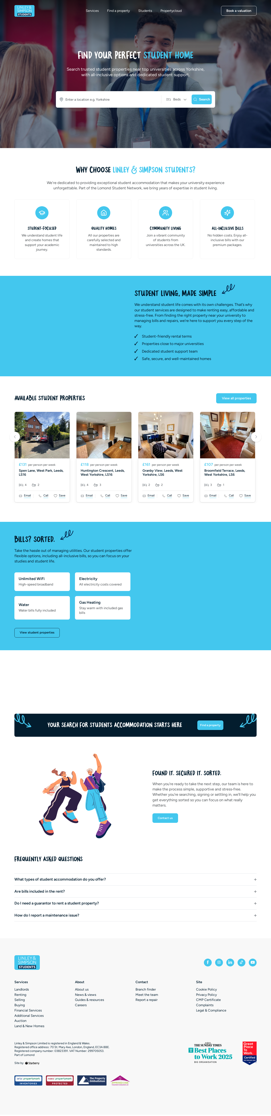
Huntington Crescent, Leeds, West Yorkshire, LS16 (103, 473)
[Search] (198, 99)
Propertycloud (177, 14)
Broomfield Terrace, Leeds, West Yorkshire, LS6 (224, 473)
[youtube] (251, 964)
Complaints (204, 1006)
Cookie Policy (206, 990)
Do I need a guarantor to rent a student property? (56, 904)
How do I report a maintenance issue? (46, 916)
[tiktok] (238, 964)
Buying (19, 1006)
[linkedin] (224, 964)
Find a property (124, 14)
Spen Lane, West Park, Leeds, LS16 (41, 473)
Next (256, 437)
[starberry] (32, 1064)
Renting (20, 996)
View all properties (236, 398)
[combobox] (103, 99)
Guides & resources (89, 1001)
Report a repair (147, 1001)
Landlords (21, 990)
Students (151, 14)
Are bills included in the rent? (39, 892)
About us (81, 990)
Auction (20, 1022)
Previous (15, 437)
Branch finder (146, 990)
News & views (85, 996)
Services (98, 14)
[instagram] (211, 964)
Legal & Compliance (211, 1011)
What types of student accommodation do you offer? (60, 880)
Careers (81, 1006)
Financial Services (28, 1011)
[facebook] (197, 964)
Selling (19, 1001)
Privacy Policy (206, 996)
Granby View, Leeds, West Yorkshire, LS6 (162, 473)
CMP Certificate (208, 1001)
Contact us (166, 821)
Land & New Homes (29, 1027)
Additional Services (29, 1017)
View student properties (38, 633)
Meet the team (147, 996)
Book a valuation (238, 14)
